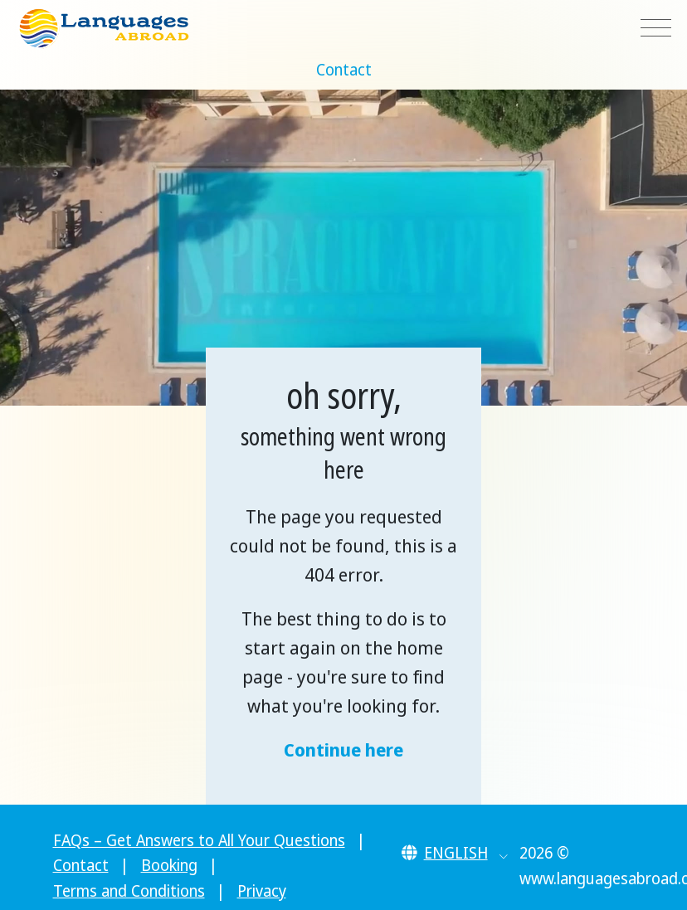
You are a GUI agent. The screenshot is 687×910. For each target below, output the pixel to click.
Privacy (261, 891)
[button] (455, 853)
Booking (169, 865)
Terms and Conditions (129, 891)
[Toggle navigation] (656, 28)
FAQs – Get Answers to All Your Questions (199, 840)
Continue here (343, 749)
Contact (344, 69)
